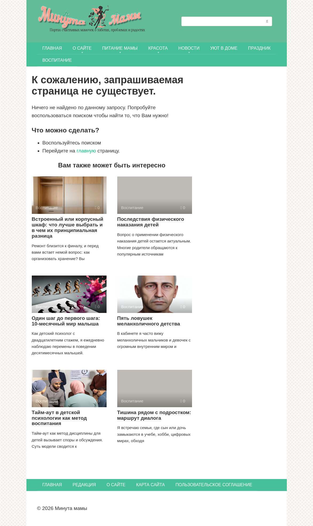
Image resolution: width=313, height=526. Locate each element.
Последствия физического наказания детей (150, 221)
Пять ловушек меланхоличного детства (148, 321)
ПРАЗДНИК (259, 48)
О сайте (82, 48)
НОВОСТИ (188, 48)
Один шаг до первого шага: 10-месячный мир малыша (66, 321)
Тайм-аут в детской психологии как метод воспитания (59, 418)
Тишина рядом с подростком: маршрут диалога (154, 415)
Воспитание (57, 60)
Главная (52, 48)
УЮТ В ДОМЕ (223, 48)
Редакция (84, 484)
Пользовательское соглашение (213, 484)
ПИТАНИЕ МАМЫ (120, 48)
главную (86, 151)
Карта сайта (150, 484)
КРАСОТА (158, 48)
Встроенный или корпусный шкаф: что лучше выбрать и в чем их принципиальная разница (67, 227)
